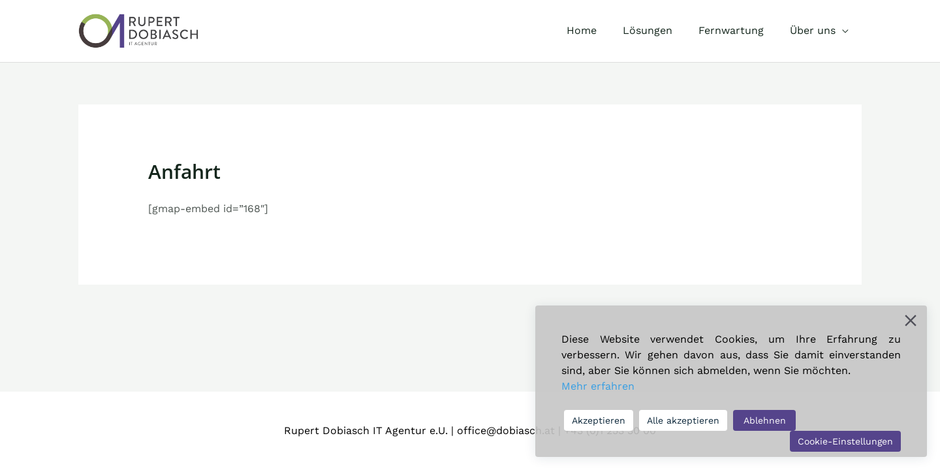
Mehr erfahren (597, 386)
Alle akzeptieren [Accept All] (683, 420)
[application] (844, 31)
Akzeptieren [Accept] (598, 420)
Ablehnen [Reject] (765, 420)
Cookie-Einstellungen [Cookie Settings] (845, 441)
